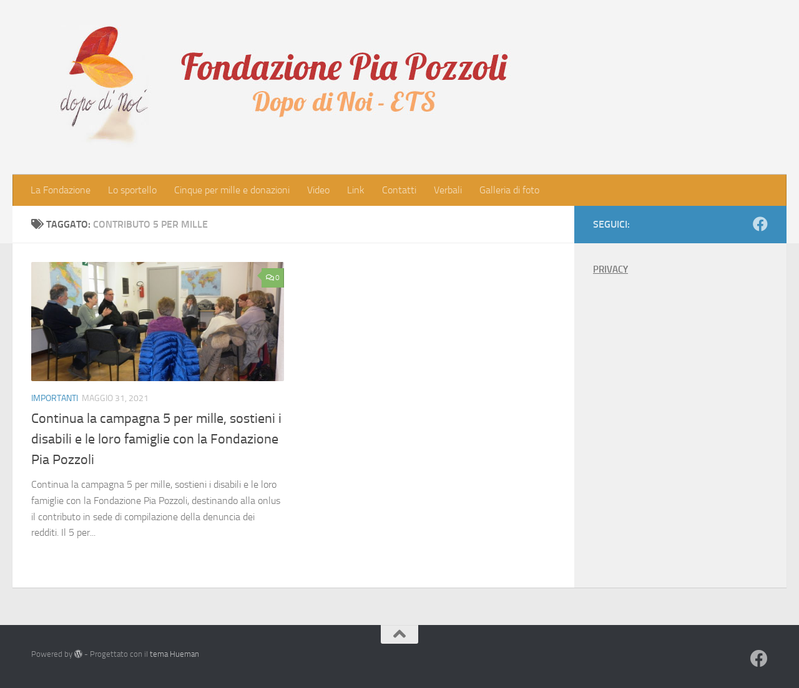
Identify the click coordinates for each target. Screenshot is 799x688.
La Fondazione (61, 190)
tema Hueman (174, 654)
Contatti (399, 190)
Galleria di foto (509, 190)
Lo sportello (132, 190)
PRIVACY (610, 269)
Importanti (54, 398)
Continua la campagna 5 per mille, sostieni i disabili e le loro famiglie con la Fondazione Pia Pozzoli (156, 439)
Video (318, 190)
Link (356, 190)
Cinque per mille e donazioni (232, 190)
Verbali (448, 190)
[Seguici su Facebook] (760, 223)
